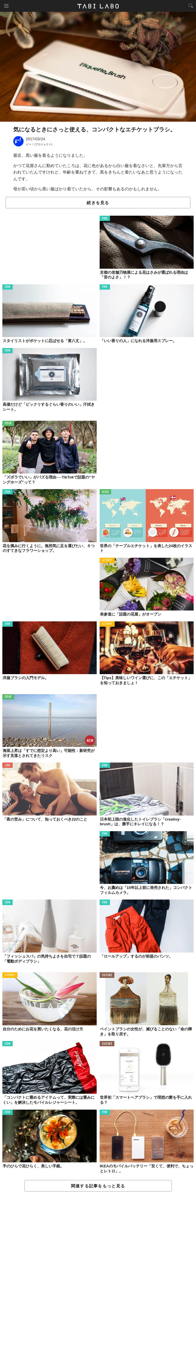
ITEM (105, 218)
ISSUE (8, 423)
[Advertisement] (98, 1275)
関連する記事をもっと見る (98, 1186)
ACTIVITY (107, 560)
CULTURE (107, 975)
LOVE (7, 765)
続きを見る (98, 202)
